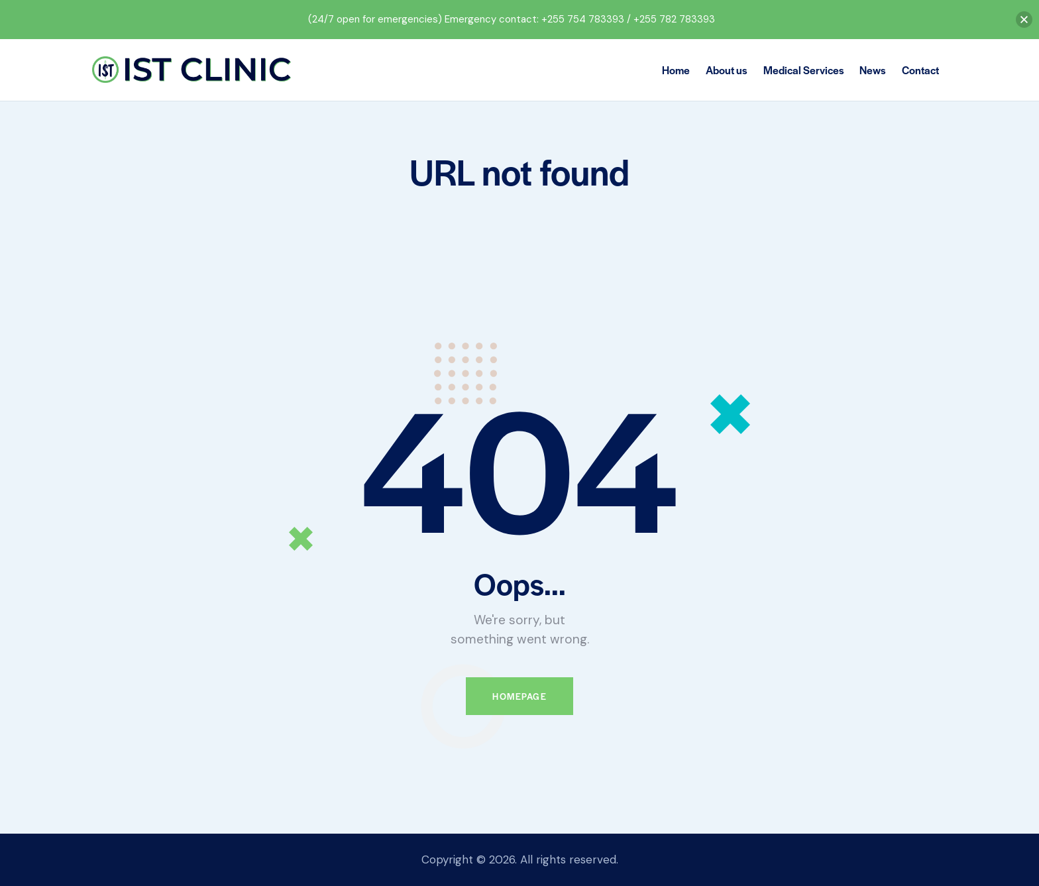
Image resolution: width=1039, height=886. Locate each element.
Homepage (519, 696)
